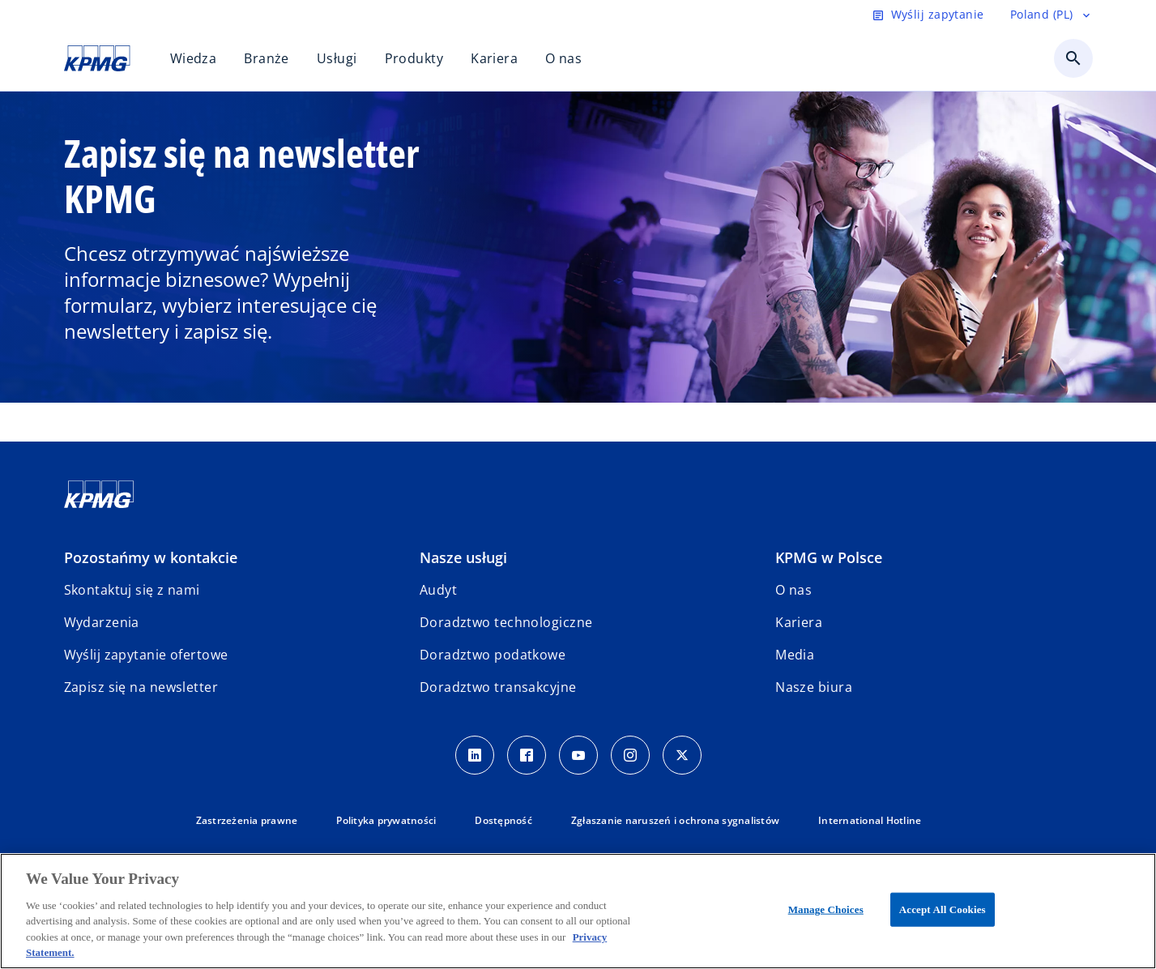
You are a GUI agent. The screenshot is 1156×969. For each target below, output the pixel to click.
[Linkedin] (474, 755)
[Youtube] (578, 755)
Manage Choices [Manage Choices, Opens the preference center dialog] (826, 909)
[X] (682, 755)
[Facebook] (526, 755)
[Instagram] (630, 755)
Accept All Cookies (942, 909)
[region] (578, 911)
